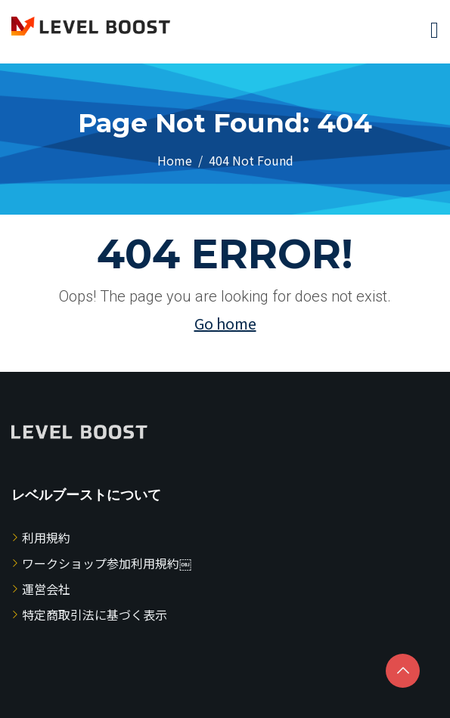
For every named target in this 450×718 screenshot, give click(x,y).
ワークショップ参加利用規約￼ (106, 563)
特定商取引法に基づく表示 (94, 614)
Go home (225, 323)
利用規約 (46, 537)
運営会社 (46, 589)
